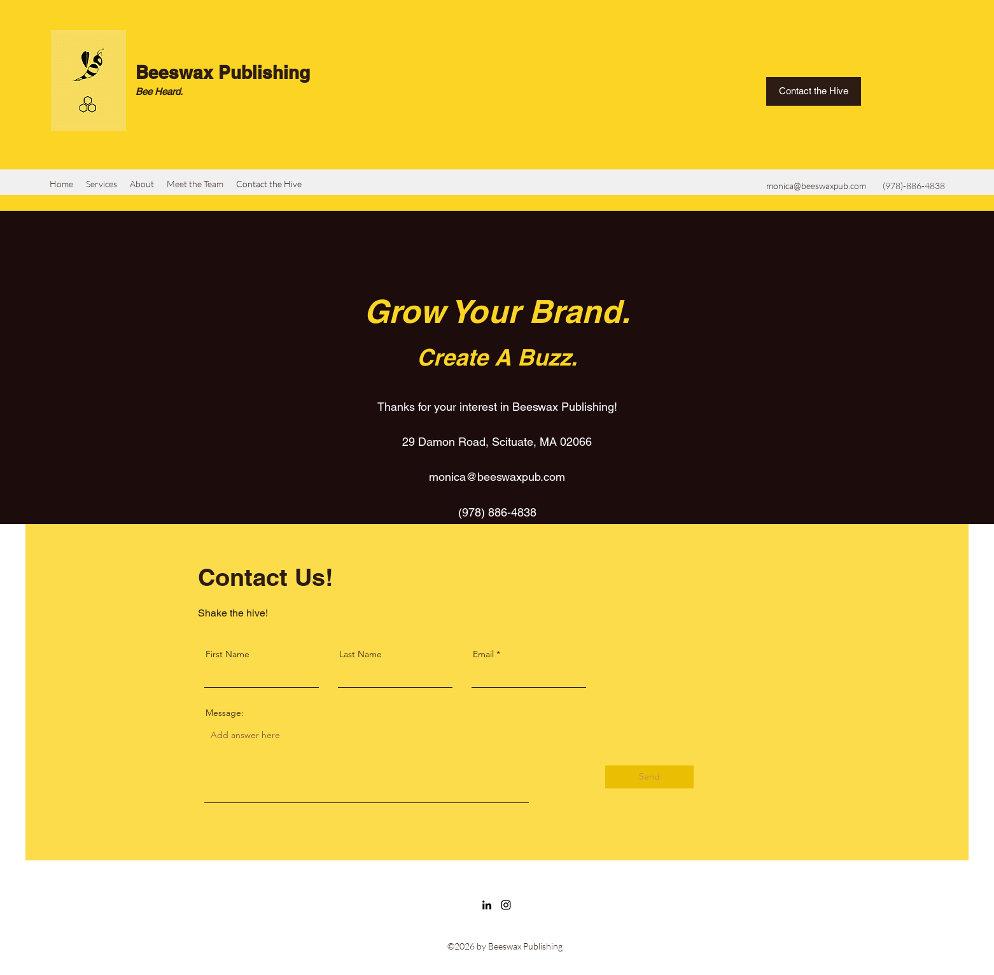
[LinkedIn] (486, 905)
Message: (225, 712)
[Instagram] (506, 905)
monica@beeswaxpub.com (816, 185)
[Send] (649, 776)
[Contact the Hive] (813, 91)
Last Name (360, 654)
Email (483, 654)
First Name (227, 654)
